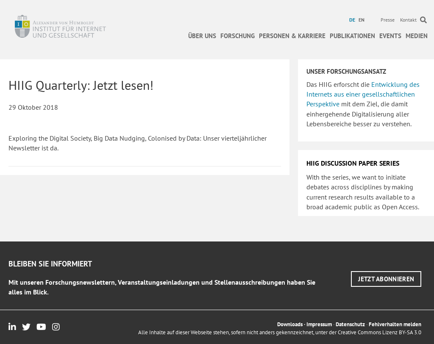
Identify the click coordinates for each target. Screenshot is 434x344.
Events (390, 36)
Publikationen (352, 36)
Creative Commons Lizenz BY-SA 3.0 (379, 332)
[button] (386, 279)
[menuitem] (353, 20)
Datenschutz (350, 324)
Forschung (237, 36)
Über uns (202, 36)
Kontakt (408, 20)
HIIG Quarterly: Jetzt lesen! (80, 85)
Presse (388, 20)
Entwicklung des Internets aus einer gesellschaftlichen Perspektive (363, 94)
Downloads (290, 324)
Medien (417, 36)
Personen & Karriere (292, 36)
